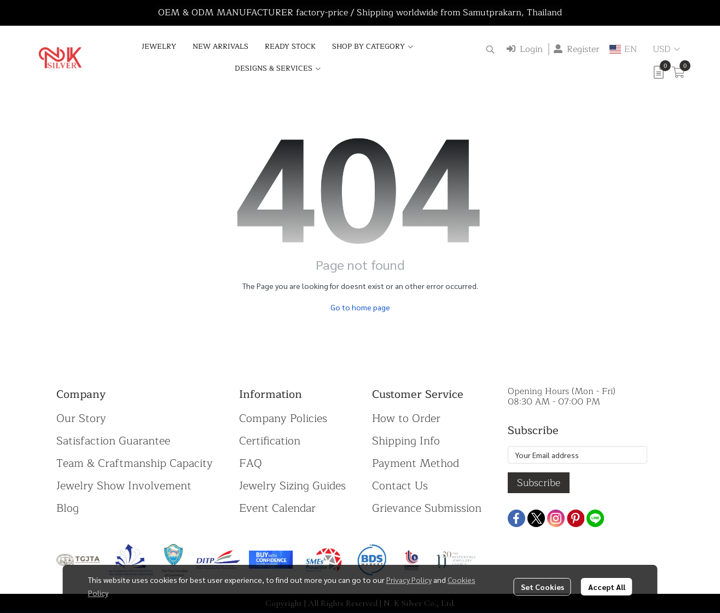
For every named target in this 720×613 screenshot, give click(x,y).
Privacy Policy (409, 580)
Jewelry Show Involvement (123, 486)
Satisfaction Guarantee (113, 441)
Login (525, 49)
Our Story (81, 418)
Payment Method (415, 463)
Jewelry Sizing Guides (292, 486)
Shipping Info (406, 441)
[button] (490, 49)
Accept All (606, 587)
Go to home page (360, 307)
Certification (269, 441)
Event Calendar (277, 508)
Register (577, 49)
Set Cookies (542, 587)
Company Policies (283, 418)
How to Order (406, 418)
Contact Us (400, 486)
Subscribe (538, 483)
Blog (67, 508)
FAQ (250, 463)
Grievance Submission (426, 508)
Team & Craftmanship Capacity (134, 463)
